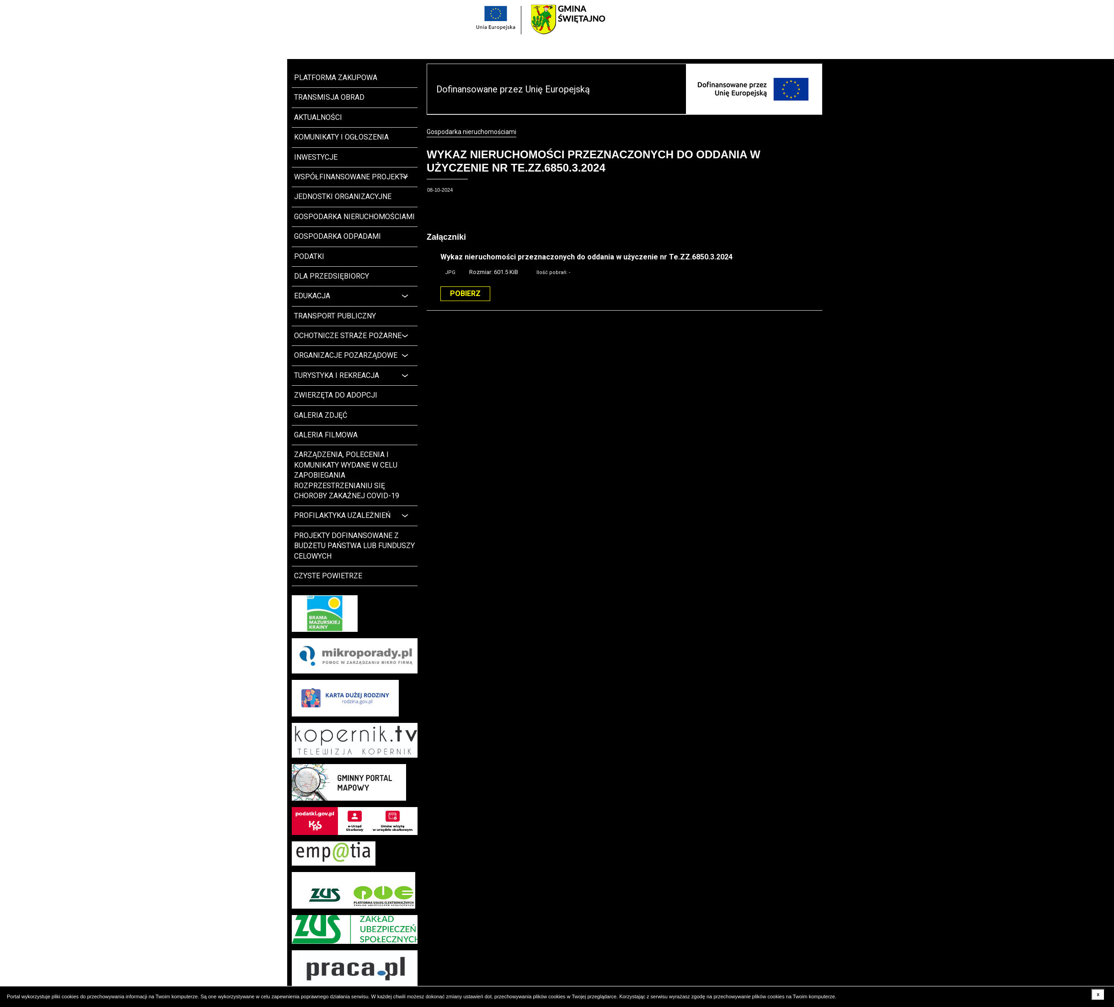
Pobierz (465, 293)
